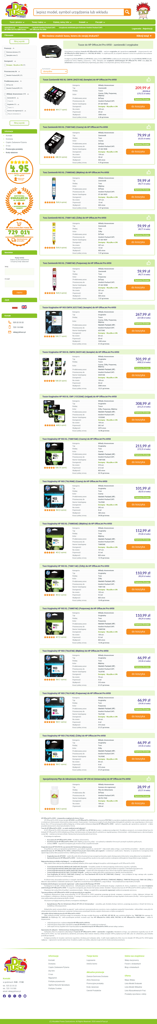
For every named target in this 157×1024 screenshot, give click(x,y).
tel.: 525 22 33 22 (10, 986)
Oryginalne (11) (12, 104)
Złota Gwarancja (93, 980)
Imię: (7, 267)
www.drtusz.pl (10, 28)
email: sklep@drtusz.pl (12, 991)
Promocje (8, 48)
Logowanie (136, 29)
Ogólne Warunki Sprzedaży (59, 985)
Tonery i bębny (37, 22)
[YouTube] (24, 996)
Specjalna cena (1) (12, 55)
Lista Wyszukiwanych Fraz (135, 991)
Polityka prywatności (56, 981)
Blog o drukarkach (132, 967)
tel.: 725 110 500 (9, 988)
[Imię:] (19, 271)
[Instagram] (9, 996)
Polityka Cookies (55, 988)
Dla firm (51, 971)
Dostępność (8, 61)
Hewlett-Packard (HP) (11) (14, 88)
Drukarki (82, 22)
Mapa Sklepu (130, 980)
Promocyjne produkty (95, 983)
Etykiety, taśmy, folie (61, 22)
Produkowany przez (11, 81)
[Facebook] (4, 996)
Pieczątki (98, 22)
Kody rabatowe (93, 987)
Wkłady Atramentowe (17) (16, 94)
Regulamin (52, 978)
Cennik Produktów (94, 991)
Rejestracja (147, 29)
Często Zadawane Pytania (16, 142)
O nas (8, 146)
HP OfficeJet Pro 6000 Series (15, 29)
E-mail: (7, 279)
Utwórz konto (92, 964)
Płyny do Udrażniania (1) (14, 114)
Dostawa (9, 139)
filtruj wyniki (19, 41)
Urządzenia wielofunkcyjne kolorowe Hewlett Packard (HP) (80, 28)
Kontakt (9, 136)
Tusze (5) (10, 101)
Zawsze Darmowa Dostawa (97, 976)
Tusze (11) (11, 107)
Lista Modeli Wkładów (133, 987)
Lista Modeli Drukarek (133, 983)
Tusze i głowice (16, 22)
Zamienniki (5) (11, 98)
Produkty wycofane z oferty (135, 994)
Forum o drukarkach (133, 964)
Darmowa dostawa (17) (13, 52)
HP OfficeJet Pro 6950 (38, 29)
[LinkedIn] (19, 996)
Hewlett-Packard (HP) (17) (14, 75)
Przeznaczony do (10, 71)
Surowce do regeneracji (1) (15, 110)
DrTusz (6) (10, 85)
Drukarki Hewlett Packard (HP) (44, 28)
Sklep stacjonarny (132, 960)
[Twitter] (14, 996)
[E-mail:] (19, 284)
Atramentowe (24, 28)
